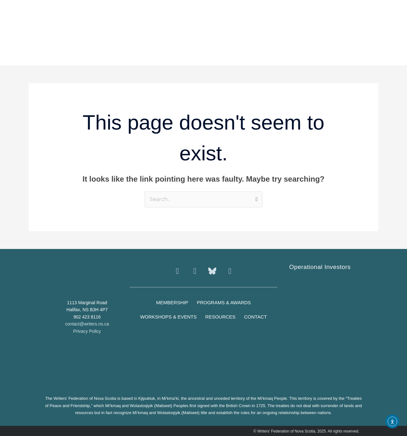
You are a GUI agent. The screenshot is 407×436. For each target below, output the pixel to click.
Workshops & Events (168, 316)
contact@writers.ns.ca (87, 323)
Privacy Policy (87, 331)
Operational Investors (320, 267)
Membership (172, 302)
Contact (256, 316)
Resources (220, 316)
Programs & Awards (224, 302)
